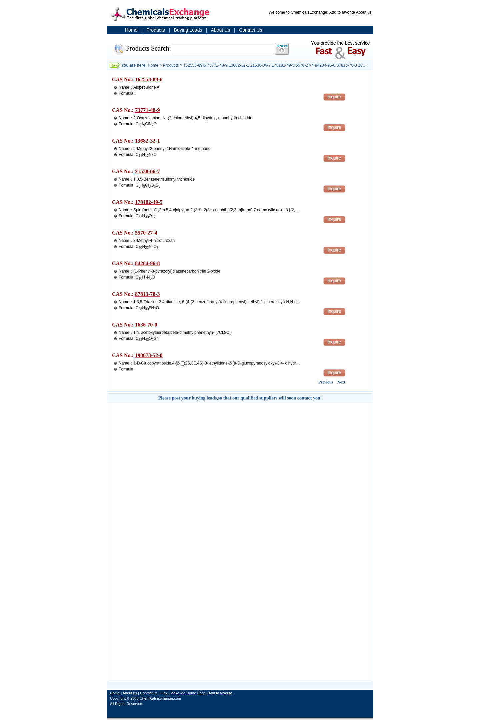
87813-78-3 (147, 294)
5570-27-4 (146, 233)
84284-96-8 (147, 263)
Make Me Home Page (188, 693)
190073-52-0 (149, 355)
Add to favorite (342, 12)
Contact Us (250, 30)
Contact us (149, 693)
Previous (325, 382)
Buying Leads (188, 30)
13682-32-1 (147, 141)
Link (164, 693)
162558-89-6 (149, 79)
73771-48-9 (147, 110)
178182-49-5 (149, 202)
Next (341, 382)
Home (131, 30)
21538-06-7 (147, 171)
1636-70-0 (146, 325)
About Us (220, 30)
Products (155, 30)
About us (364, 12)
